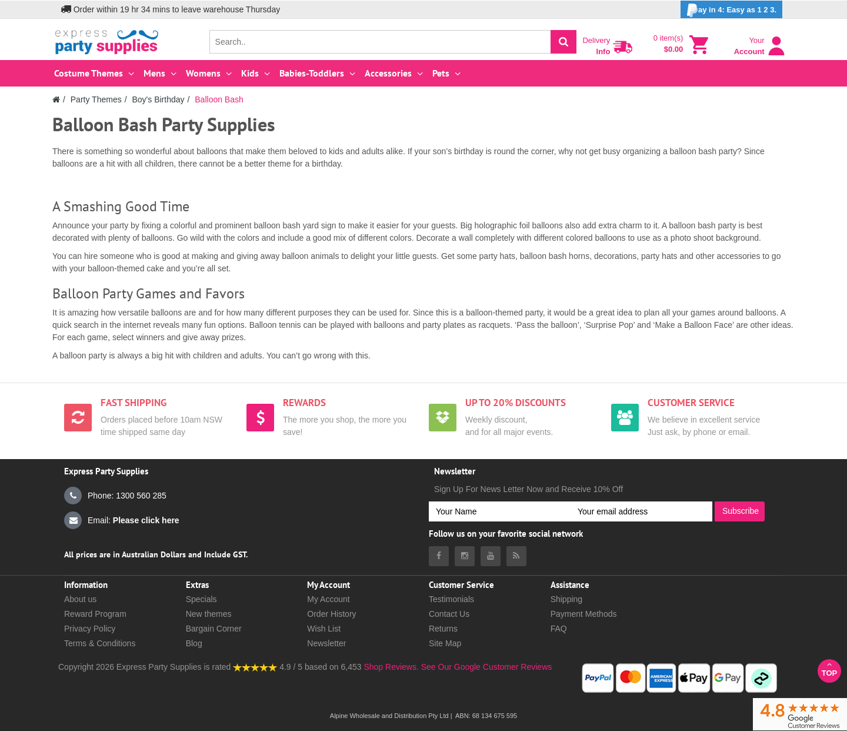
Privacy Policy (89, 628)
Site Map (445, 643)
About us (80, 599)
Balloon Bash (219, 99)
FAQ (559, 628)
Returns (443, 628)
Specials (201, 599)
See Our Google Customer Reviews (485, 667)
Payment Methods (584, 614)
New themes (209, 614)
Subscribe (740, 511)
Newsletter (326, 643)
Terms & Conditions (99, 643)
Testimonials (451, 599)
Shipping (567, 599)
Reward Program (95, 614)
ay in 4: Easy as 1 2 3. (731, 10)
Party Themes (96, 99)
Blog (194, 643)
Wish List (324, 628)
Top (829, 668)
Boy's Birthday (158, 99)
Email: (121, 520)
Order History (331, 614)
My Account (328, 599)
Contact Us (449, 614)
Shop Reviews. (391, 667)
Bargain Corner (214, 628)
